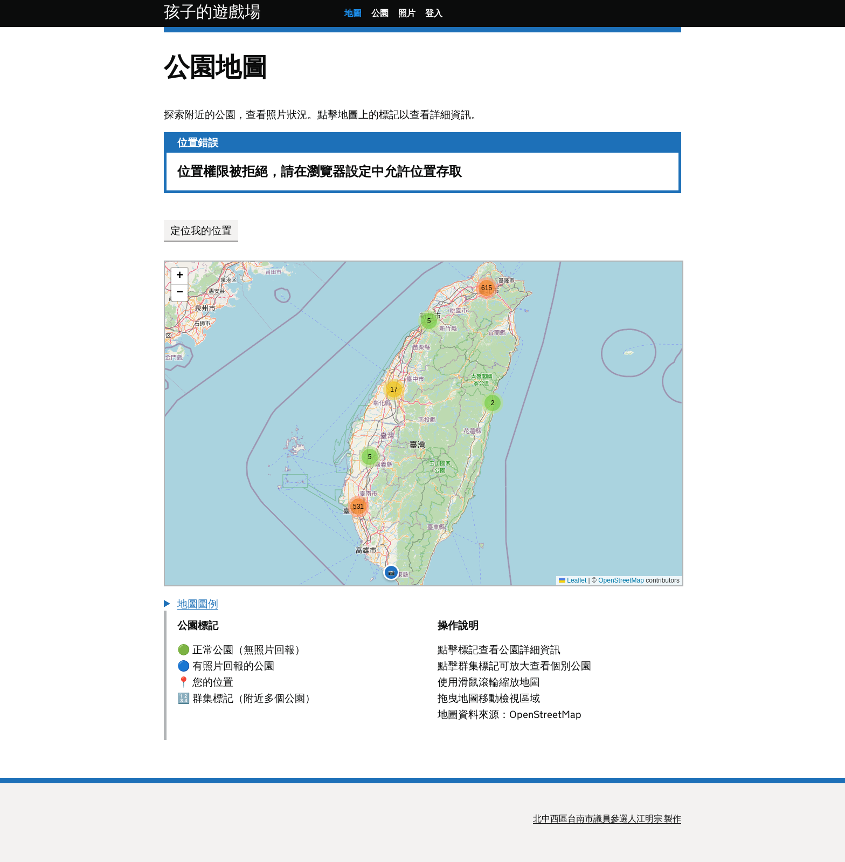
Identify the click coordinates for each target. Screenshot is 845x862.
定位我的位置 (201, 230)
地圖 (353, 13)
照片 (406, 13)
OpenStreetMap (621, 580)
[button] (492, 403)
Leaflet (572, 580)
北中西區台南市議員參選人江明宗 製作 (607, 818)
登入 (433, 13)
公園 (380, 13)
